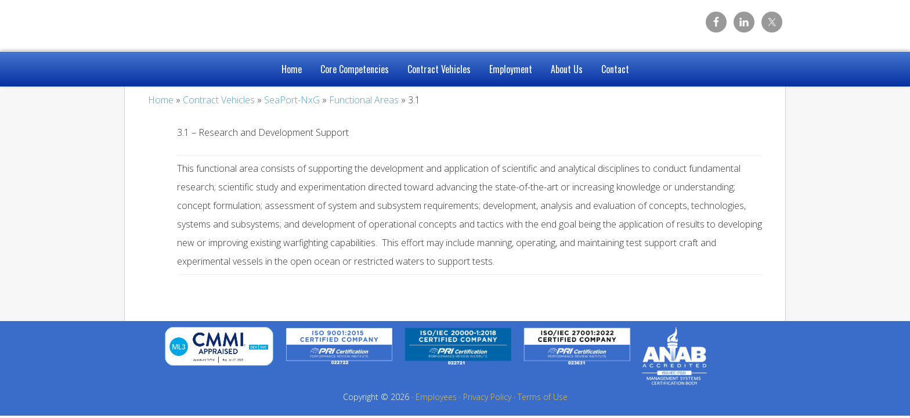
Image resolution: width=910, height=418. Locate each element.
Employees (436, 396)
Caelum (217, 23)
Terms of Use (543, 396)
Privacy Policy (487, 396)
